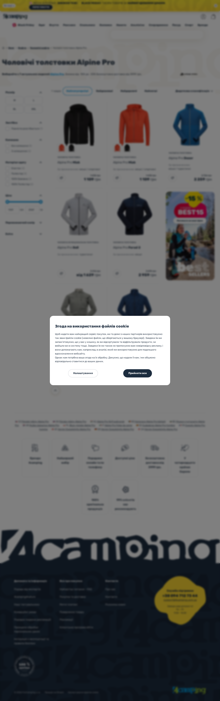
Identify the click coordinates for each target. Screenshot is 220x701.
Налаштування (83, 373)
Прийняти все (137, 373)
